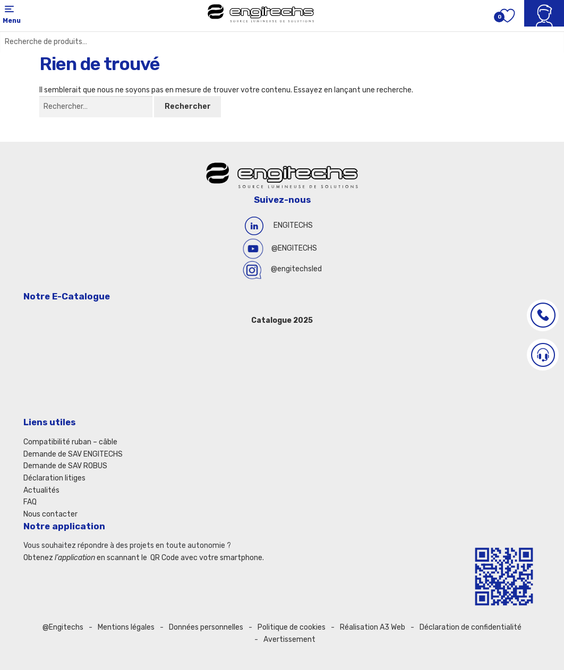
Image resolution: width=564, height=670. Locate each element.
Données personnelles (206, 627)
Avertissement (289, 639)
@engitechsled (296, 268)
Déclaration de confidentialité (471, 627)
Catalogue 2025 (282, 320)
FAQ (30, 501)
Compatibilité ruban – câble (70, 441)
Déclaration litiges (54, 478)
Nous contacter (50, 514)
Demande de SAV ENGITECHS (73, 454)
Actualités (41, 490)
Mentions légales (126, 627)
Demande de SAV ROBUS (65, 465)
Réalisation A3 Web (372, 627)
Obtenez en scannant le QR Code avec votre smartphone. (143, 557)
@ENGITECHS (294, 248)
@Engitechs (62, 627)
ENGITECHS (293, 225)
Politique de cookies (292, 627)
